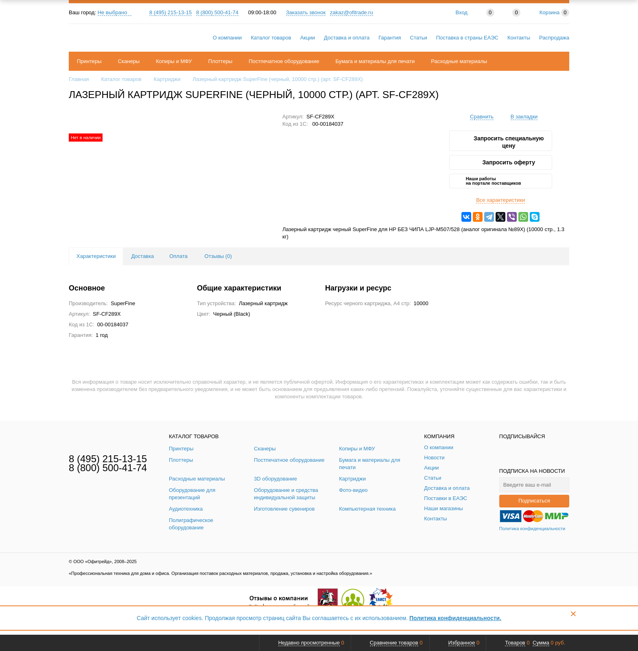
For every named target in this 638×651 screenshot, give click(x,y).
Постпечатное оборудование (284, 61)
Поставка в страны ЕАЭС (467, 38)
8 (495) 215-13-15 (170, 12)
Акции (307, 38)
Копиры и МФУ (174, 61)
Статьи (418, 38)
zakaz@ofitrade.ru (351, 12)
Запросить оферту (509, 162)
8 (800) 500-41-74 (217, 12)
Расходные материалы (459, 61)
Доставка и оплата (346, 38)
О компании (227, 38)
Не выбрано (115, 12)
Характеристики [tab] (96, 256)
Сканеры (129, 61)
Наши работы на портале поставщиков (493, 181)
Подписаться (534, 501)
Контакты (518, 38)
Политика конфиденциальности (532, 528)
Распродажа (554, 38)
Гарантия (389, 38)
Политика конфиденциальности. (455, 618)
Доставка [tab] (142, 256)
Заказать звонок (306, 12)
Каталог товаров (271, 38)
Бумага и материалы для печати (375, 61)
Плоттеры (220, 61)
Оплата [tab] (178, 256)
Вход (462, 12)
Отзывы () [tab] (218, 256)
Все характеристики (500, 200)
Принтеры (89, 61)
